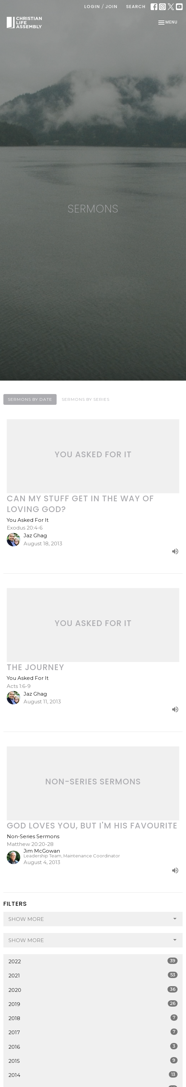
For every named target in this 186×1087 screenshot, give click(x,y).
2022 (93, 961)
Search (136, 6)
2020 (93, 989)
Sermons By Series (86, 399)
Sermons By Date (30, 399)
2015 (93, 1060)
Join (111, 6)
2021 (93, 975)
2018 (93, 1017)
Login (92, 6)
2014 (93, 1074)
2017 (93, 1032)
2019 (93, 1003)
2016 (93, 1046)
